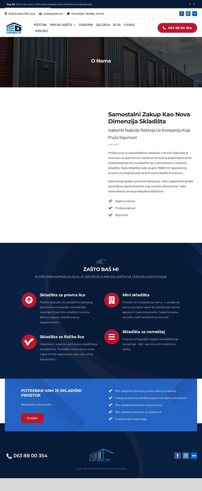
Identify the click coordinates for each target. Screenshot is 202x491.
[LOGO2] (14, 23)
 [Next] (194, 4)
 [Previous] (189, 4)
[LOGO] (101, 449)
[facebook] (181, 13)
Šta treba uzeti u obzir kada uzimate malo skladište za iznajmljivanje (49, 4)
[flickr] (194, 13)
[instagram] (188, 13)
